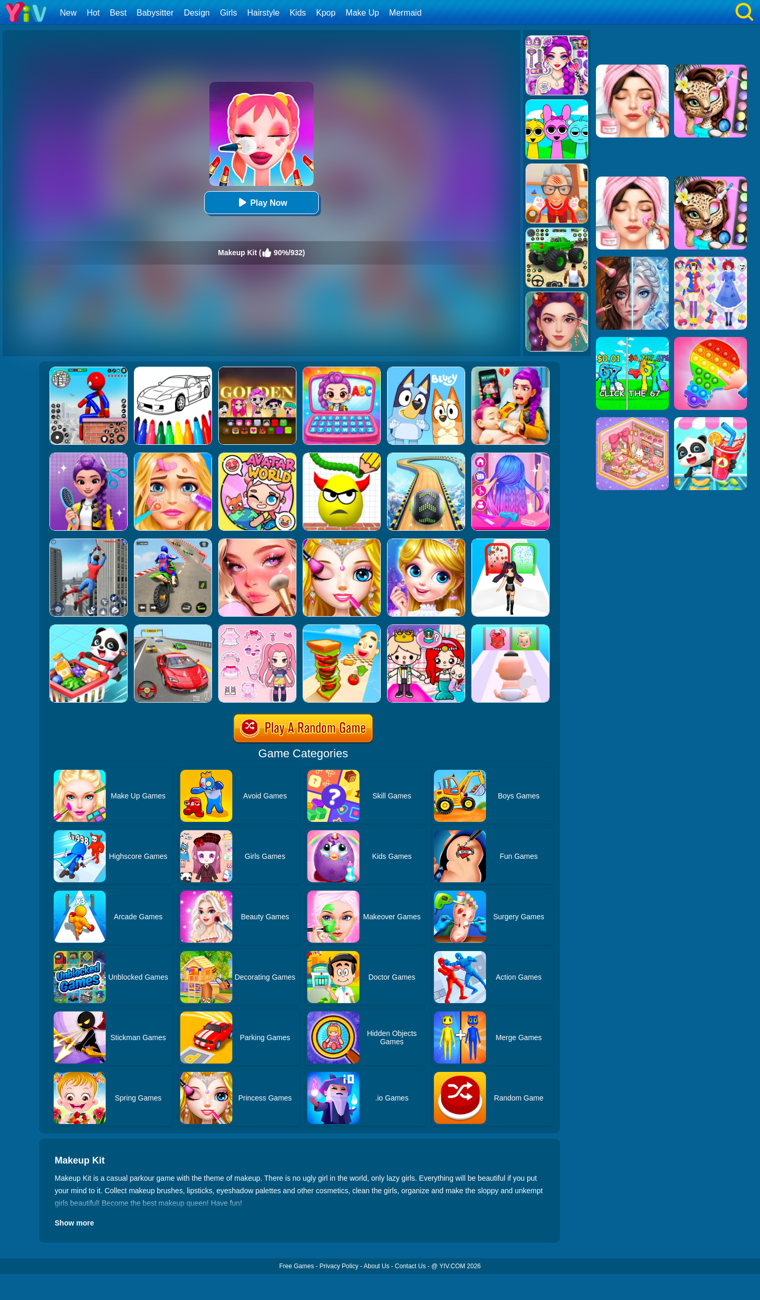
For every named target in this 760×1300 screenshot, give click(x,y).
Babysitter (154, 12)
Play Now (261, 202)
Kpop (325, 12)
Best (118, 12)
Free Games (296, 1266)
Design (197, 12)
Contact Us (410, 1266)
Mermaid (405, 12)
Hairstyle (263, 12)
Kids (298, 12)
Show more (74, 1223)
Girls (228, 12)
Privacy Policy (338, 1266)
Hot (92, 12)
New (68, 12)
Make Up (362, 12)
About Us (376, 1266)
